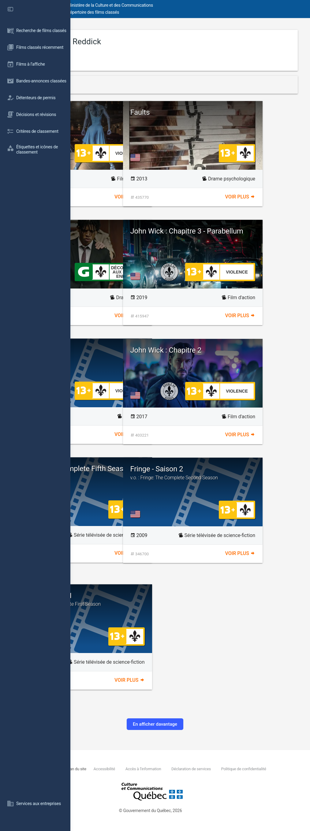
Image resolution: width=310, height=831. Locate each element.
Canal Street (109, 231)
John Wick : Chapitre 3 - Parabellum (238, 235)
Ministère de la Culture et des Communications (180, 5)
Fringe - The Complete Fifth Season (133, 472)
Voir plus (165, 197)
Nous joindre (114, 769)
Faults (210, 112)
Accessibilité (167, 769)
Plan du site (139, 769)
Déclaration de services (253, 769)
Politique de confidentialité (129, 775)
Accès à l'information (206, 769)
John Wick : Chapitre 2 (236, 350)
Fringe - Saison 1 (135, 599)
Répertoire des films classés (163, 12)
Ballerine (135, 116)
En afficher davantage (190, 724)
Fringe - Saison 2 (246, 473)
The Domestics (114, 350)
